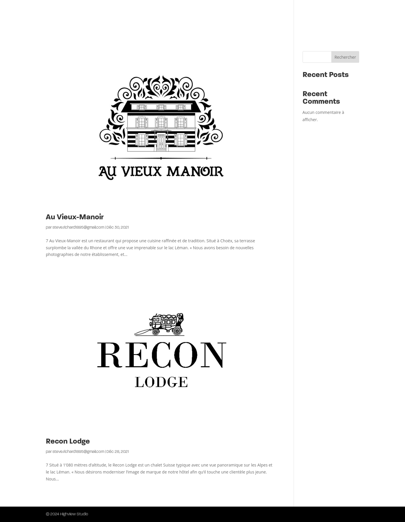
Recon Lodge (68, 442)
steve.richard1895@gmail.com (78, 227)
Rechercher (345, 57)
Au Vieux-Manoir (75, 217)
